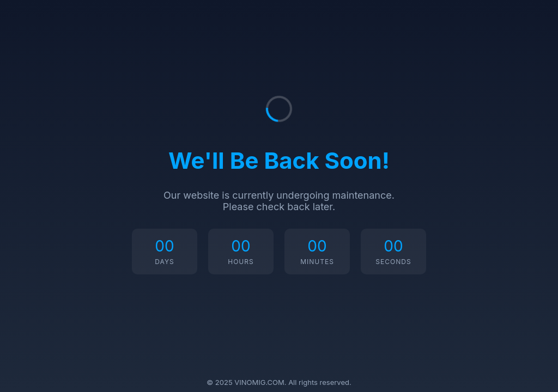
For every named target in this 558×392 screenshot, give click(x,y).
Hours (240, 262)
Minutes (317, 262)
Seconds (393, 262)
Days (164, 262)
